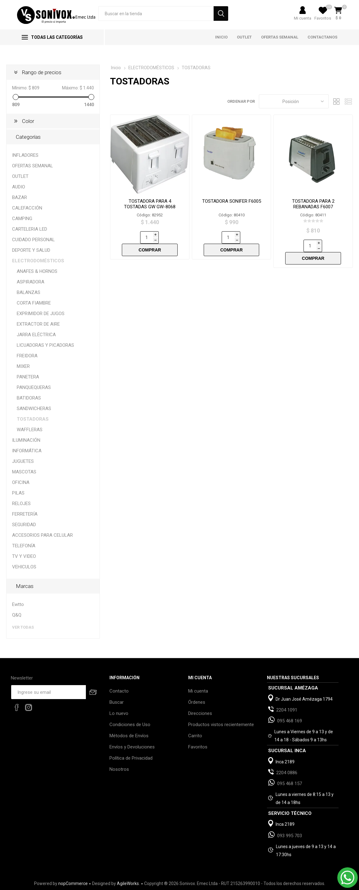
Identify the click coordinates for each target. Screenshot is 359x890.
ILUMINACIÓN (26, 440)
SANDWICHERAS (34, 408)
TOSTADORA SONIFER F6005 (231, 201)
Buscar (116, 702)
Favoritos (197, 747)
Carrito (195, 736)
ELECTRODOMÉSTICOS (38, 261)
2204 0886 (286, 772)
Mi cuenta (302, 18)
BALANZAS (28, 292)
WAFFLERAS (29, 429)
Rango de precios (41, 72)
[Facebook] (17, 707)
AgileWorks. (128, 883)
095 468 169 (289, 721)
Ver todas (23, 627)
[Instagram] (28, 707)
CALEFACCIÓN (27, 208)
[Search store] (156, 13)
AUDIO (18, 187)
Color (28, 121)
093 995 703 (289, 835)
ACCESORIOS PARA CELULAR (42, 535)
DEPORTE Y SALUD (31, 250)
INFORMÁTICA (27, 451)
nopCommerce (73, 883)
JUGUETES (23, 461)
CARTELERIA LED (29, 229)
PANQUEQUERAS (34, 387)
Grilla (336, 101)
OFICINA (20, 482)
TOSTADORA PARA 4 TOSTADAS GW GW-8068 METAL (149, 206)
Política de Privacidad (131, 758)
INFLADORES (25, 155)
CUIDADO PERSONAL (33, 239)
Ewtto (18, 604)
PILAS (18, 493)
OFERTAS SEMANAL (32, 166)
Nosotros (119, 769)
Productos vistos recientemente (221, 724)
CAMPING (22, 218)
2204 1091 (286, 710)
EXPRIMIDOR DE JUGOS (40, 313)
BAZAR (19, 197)
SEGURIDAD (24, 524)
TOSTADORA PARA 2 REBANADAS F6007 (313, 204)
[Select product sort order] (294, 101)
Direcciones (200, 713)
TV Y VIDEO (24, 556)
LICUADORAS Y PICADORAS (45, 345)
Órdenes (196, 702)
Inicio (116, 67)
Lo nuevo (118, 713)
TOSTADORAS (33, 419)
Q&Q (16, 615)
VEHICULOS (24, 567)
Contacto (119, 691)
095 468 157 (289, 783)
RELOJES (21, 503)
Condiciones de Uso (129, 724)
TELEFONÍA (23, 546)
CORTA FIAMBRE (34, 303)
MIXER (23, 366)
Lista (348, 101)
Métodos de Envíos (128, 736)
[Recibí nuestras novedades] (48, 692)
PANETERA (28, 377)
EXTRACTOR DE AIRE (38, 324)
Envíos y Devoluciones (132, 747)
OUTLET (20, 176)
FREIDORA (27, 356)
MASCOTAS (24, 472)
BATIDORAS (29, 398)
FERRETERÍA (25, 514)
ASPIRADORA (30, 282)
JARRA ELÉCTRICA (36, 334)
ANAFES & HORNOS (37, 271)
